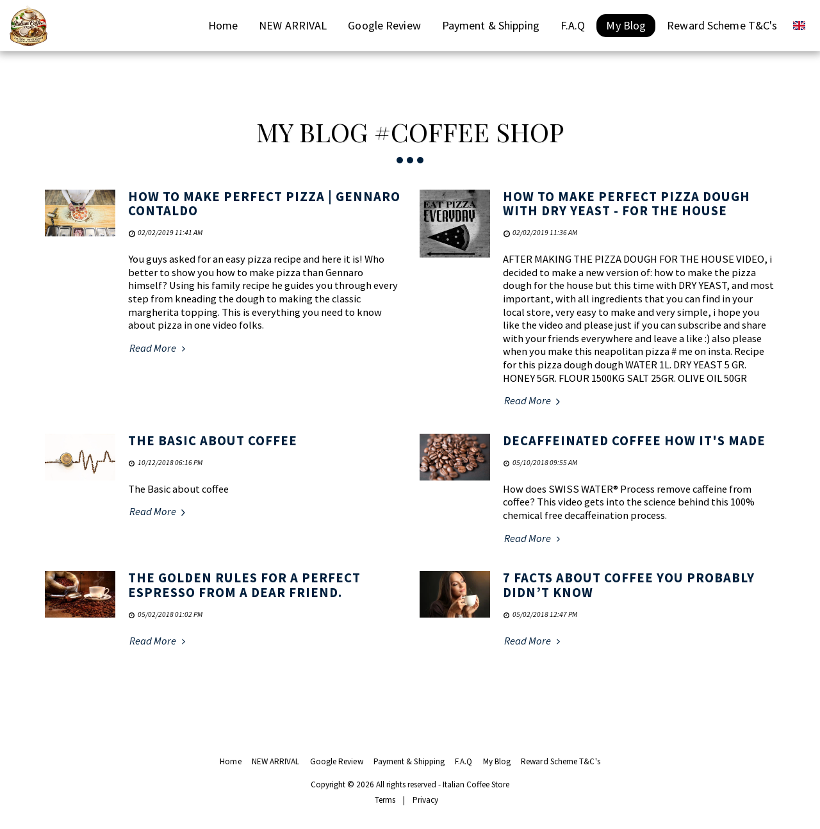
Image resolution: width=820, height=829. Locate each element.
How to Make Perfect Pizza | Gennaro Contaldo (264, 204)
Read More (159, 348)
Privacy (425, 799)
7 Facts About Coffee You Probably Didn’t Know (629, 585)
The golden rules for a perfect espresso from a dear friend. (244, 585)
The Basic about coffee (212, 440)
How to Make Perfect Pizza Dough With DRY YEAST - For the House (626, 204)
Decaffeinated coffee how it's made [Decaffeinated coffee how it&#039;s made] (634, 440)
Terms (385, 799)
